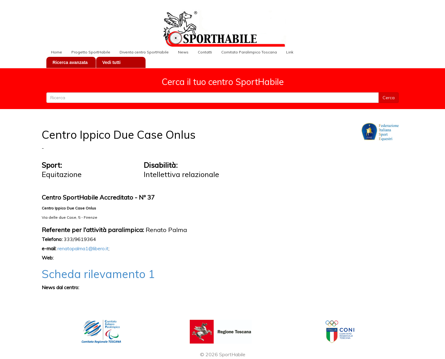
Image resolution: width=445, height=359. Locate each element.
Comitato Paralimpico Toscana (249, 52)
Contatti (205, 52)
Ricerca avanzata (70, 62)
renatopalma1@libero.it (82, 248)
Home (56, 52)
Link (289, 52)
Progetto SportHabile (90, 52)
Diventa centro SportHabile (144, 52)
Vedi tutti (111, 62)
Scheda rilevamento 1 (98, 274)
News (183, 52)
